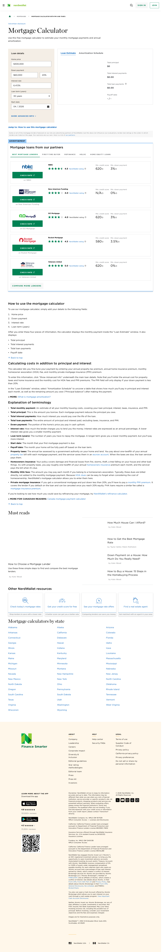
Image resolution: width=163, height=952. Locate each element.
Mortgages (21, 16)
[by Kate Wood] (17, 577)
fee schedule (89, 886)
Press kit (73, 779)
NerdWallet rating (76, 169)
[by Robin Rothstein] (129, 547)
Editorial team (75, 771)
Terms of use (121, 739)
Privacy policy (122, 750)
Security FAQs (98, 743)
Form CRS (73, 882)
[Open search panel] (131, 5)
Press (71, 775)
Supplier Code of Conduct (123, 744)
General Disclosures (76, 886)
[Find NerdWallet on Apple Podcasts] (132, 801)
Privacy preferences (125, 757)
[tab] (25, 154)
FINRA (71, 878)
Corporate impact (77, 751)
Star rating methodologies (75, 766)
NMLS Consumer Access (78, 820)
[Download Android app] (29, 820)
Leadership (74, 743)
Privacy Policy (101, 882)
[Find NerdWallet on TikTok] (137, 801)
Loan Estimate (68, 53)
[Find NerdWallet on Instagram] (127, 801)
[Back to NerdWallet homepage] (9, 16)
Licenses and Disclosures (99, 820)
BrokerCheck (74, 888)
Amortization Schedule (91, 53)
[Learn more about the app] (34, 793)
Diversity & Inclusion (74, 755)
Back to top (15, 358)
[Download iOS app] (29, 804)
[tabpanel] (80, 220)
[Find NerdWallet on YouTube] (122, 801)
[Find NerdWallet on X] (118, 801)
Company (73, 739)
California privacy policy (127, 753)
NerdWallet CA (101, 943)
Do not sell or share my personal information (126, 762)
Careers (72, 747)
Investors (73, 783)
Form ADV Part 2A (84, 882)
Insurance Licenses (76, 836)
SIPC (76, 878)
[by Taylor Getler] (115, 547)
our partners (70, 135)
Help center (97, 739)
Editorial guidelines (78, 761)
